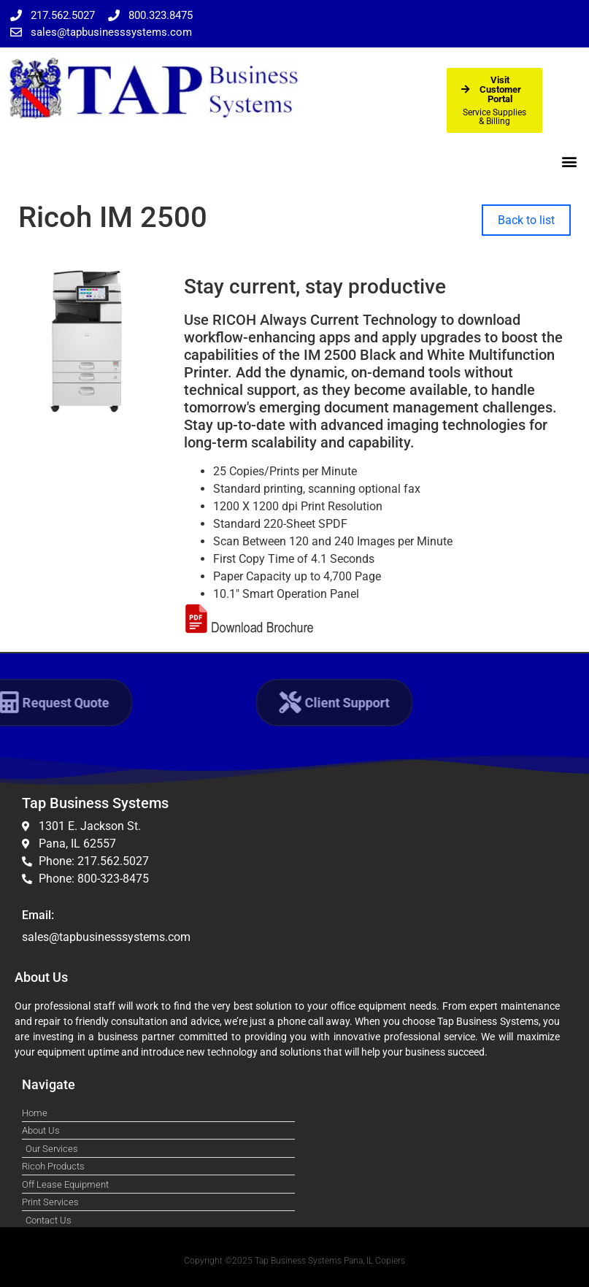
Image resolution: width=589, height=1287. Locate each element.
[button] (570, 161)
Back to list (526, 220)
